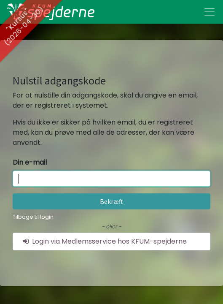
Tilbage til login (33, 216)
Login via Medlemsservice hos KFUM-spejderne (104, 241)
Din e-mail (30, 162)
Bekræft (111, 201)
